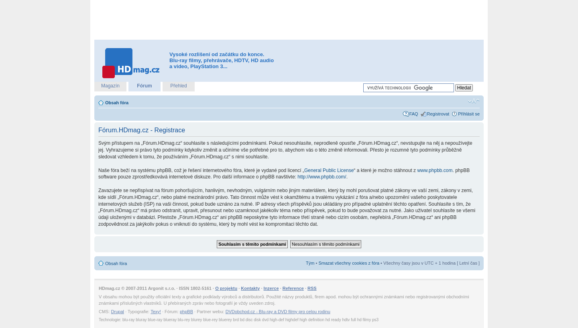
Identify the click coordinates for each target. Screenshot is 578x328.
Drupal (117, 311)
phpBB (186, 311)
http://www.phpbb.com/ (321, 177)
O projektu (226, 288)
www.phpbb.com (434, 170)
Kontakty (250, 288)
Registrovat (438, 113)
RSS (312, 288)
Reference (293, 288)
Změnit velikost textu (474, 101)
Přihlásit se (469, 113)
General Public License (329, 170)
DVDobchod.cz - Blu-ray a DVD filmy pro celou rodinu (278, 311)
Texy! (156, 311)
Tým (310, 263)
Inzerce (271, 288)
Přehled (178, 86)
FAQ (413, 113)
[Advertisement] (289, 20)
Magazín (110, 86)
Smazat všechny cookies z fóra (348, 263)
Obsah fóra (116, 102)
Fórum (144, 86)
